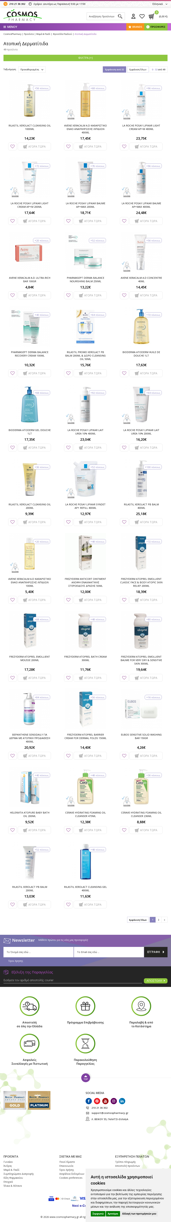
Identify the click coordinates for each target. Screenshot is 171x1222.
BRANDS (137, 26)
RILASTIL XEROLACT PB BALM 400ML (141, 506)
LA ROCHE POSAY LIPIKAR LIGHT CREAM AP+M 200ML (30, 205)
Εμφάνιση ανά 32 (114, 69)
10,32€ (29, 365)
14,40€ (85, 747)
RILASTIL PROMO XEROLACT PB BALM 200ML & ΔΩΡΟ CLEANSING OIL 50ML (85, 355)
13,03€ (29, 896)
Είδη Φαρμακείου (13, 1177)
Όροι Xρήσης (66, 1169)
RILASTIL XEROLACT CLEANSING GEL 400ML (85, 888)
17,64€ (29, 212)
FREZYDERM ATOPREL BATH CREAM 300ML (85, 658)
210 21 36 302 (17, 4)
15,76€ (85, 365)
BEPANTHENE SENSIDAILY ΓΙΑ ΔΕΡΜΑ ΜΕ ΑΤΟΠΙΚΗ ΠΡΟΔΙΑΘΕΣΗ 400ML (29, 738)
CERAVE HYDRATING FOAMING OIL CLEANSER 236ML (141, 814)
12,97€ (85, 513)
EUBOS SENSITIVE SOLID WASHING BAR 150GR (141, 736)
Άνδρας (7, 1165)
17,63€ (141, 365)
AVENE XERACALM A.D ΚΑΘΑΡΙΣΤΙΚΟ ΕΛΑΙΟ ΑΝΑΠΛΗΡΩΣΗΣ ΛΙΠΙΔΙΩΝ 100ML (29, 582)
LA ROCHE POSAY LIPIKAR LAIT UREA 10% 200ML (141, 431)
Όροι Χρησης (15, 960)
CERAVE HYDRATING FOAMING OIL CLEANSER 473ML (85, 814)
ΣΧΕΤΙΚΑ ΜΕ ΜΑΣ (70, 1156)
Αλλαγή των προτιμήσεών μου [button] (139, 1213)
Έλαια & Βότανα (12, 1185)
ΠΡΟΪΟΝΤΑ (10, 1156)
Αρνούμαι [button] (113, 1213)
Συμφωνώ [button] (98, 1213)
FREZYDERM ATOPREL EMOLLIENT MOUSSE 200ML (29, 658)
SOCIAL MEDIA (95, 1093)
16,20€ (141, 439)
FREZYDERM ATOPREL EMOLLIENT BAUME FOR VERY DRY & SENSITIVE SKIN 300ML (141, 660)
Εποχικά (8, 1181)
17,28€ (29, 669)
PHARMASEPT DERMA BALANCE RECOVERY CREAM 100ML (29, 353)
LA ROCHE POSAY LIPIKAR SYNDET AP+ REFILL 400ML (85, 506)
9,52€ (29, 822)
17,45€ (85, 138)
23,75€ (141, 138)
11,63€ (85, 896)
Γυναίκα (8, 1161)
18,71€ (85, 212)
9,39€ (29, 513)
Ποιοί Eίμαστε (67, 1161)
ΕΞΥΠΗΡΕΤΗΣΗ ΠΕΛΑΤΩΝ (132, 1156)
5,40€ (29, 591)
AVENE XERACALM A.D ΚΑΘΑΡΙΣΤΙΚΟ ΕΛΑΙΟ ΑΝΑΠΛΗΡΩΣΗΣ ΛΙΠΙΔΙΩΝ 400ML (85, 129)
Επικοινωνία (66, 1165)
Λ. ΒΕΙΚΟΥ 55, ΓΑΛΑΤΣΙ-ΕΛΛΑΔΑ (110, 1119)
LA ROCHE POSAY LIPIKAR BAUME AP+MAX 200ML (85, 205)
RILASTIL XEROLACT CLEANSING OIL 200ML (30, 506)
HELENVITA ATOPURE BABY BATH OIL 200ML (29, 814)
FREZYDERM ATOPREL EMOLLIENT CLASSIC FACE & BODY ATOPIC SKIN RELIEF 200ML (141, 582)
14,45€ (141, 287)
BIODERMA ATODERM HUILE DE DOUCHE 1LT (141, 353)
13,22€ (85, 287)
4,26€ (141, 747)
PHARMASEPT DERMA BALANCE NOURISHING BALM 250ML (85, 279)
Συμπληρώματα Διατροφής (18, 1173)
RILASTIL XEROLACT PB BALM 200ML (29, 888)
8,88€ (141, 822)
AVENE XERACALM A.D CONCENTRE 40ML (141, 279)
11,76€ (85, 669)
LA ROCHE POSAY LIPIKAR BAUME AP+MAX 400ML (141, 205)
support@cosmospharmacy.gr (110, 1113)
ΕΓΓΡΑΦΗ (155, 952)
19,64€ (141, 669)
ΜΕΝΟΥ (10, 27)
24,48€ (141, 212)
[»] (164, 920)
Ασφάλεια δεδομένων (71, 1173)
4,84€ (29, 287)
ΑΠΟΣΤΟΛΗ (156, 981)
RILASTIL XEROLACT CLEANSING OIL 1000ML (30, 127)
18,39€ (141, 591)
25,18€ (141, 513)
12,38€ (85, 822)
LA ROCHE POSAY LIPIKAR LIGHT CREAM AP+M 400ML (141, 127)
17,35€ (29, 439)
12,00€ (85, 591)
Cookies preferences (70, 1177)
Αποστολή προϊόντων (127, 1165)
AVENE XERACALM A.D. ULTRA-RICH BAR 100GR (29, 279)
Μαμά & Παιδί (11, 1169)
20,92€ (29, 747)
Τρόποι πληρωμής (125, 1161)
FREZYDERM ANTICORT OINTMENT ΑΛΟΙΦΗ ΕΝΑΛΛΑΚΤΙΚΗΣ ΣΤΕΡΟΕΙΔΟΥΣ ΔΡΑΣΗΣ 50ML (85, 582)
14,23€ (29, 138)
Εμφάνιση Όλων (137, 69)
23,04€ (85, 439)
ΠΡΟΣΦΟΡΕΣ (157, 26)
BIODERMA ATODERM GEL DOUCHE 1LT (30, 431)
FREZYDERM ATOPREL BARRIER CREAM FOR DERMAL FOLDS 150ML (85, 736)
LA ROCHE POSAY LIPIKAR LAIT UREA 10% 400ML (85, 431)
